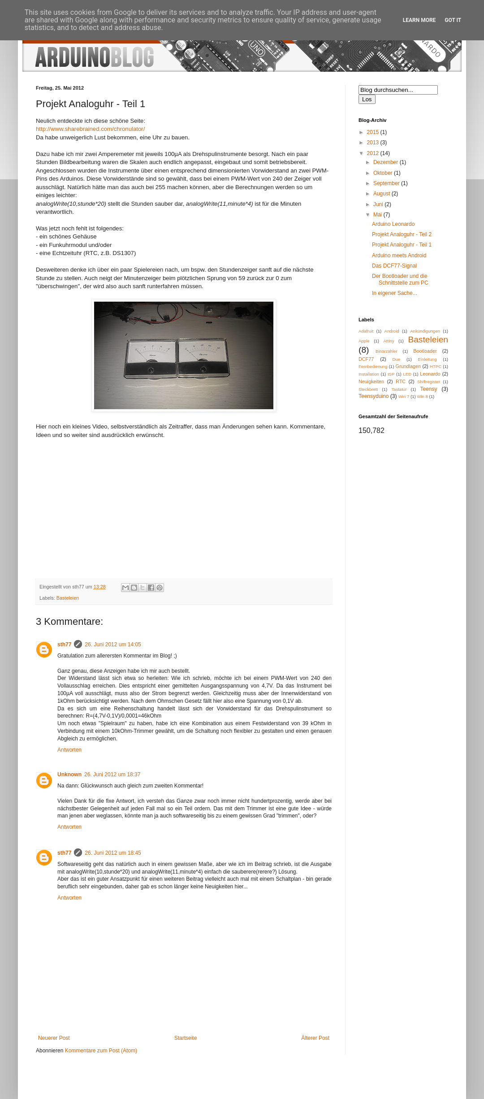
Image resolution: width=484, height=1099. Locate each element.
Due (397, 359)
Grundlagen (408, 366)
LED (407, 374)
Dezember (386, 162)
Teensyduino (374, 396)
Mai (378, 215)
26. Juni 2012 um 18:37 (112, 774)
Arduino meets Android (399, 255)
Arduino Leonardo (393, 224)
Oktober (383, 173)
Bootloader (424, 351)
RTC (401, 381)
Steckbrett (368, 389)
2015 (373, 132)
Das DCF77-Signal (394, 266)
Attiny (388, 340)
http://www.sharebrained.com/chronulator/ (90, 128)
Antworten (69, 750)
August (382, 193)
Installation (369, 374)
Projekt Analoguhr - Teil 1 (402, 245)
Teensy (428, 389)
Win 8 (422, 396)
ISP (391, 374)
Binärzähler (387, 351)
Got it (453, 20)
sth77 (64, 644)
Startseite (185, 1038)
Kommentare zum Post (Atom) (101, 1050)
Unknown (69, 774)
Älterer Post (315, 1038)
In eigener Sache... (394, 293)
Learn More (419, 20)
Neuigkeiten (371, 381)
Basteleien (67, 598)
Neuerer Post (54, 1038)
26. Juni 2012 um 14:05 (113, 644)
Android (392, 331)
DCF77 (366, 359)
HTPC (435, 366)
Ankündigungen (425, 331)
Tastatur (398, 389)
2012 (373, 153)
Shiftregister (428, 381)
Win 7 (404, 396)
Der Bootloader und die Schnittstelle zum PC (400, 279)
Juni (379, 204)
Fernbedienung (373, 366)
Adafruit (366, 331)
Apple (364, 340)
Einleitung (427, 359)
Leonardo (430, 373)
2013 (373, 142)
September (387, 183)
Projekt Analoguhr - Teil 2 (402, 234)
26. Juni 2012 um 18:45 (113, 853)
